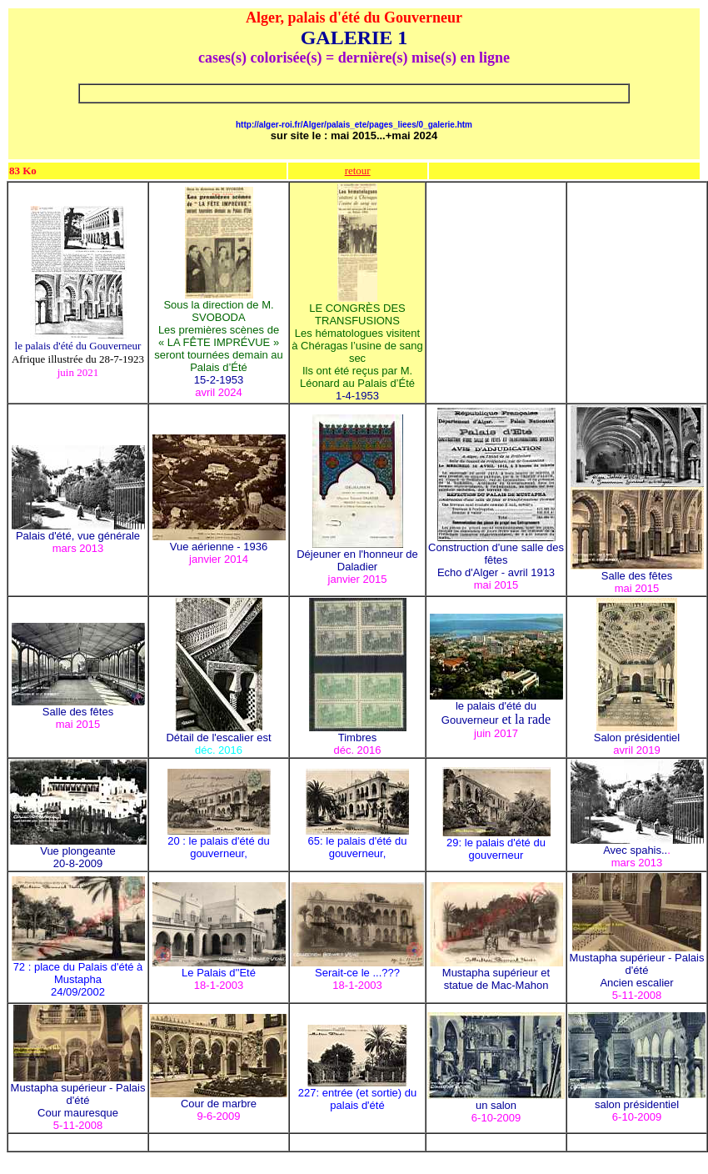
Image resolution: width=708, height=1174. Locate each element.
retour (358, 170)
